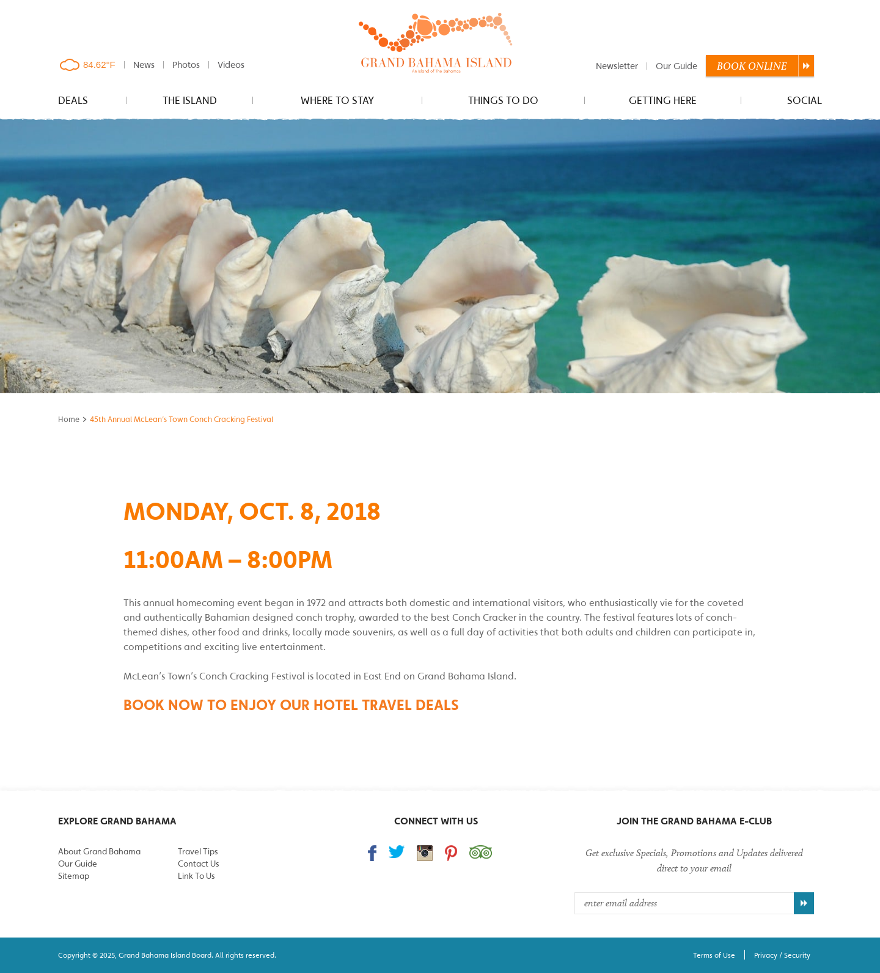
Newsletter (617, 66)
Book (752, 66)
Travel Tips (198, 851)
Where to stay (337, 100)
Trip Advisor (480, 852)
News (144, 64)
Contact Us (198, 863)
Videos (231, 64)
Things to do (503, 100)
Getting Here (663, 100)
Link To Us (196, 875)
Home (68, 419)
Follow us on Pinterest (451, 853)
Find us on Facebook (372, 853)
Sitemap (73, 875)
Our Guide (676, 66)
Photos (186, 64)
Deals (73, 100)
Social (804, 100)
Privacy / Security (782, 955)
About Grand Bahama (99, 851)
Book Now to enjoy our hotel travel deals (291, 705)
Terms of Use (714, 955)
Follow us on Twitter (397, 851)
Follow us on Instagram (425, 853)
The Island (190, 100)
